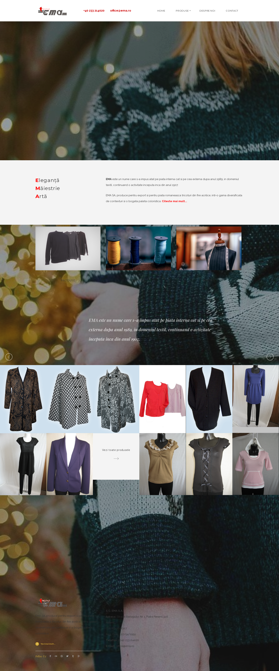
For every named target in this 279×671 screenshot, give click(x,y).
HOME (161, 10)
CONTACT (232, 10)
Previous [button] (8, 356)
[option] (139, 329)
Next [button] (270, 356)
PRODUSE (182, 10)
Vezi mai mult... (48, 644)
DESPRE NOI (207, 10)
